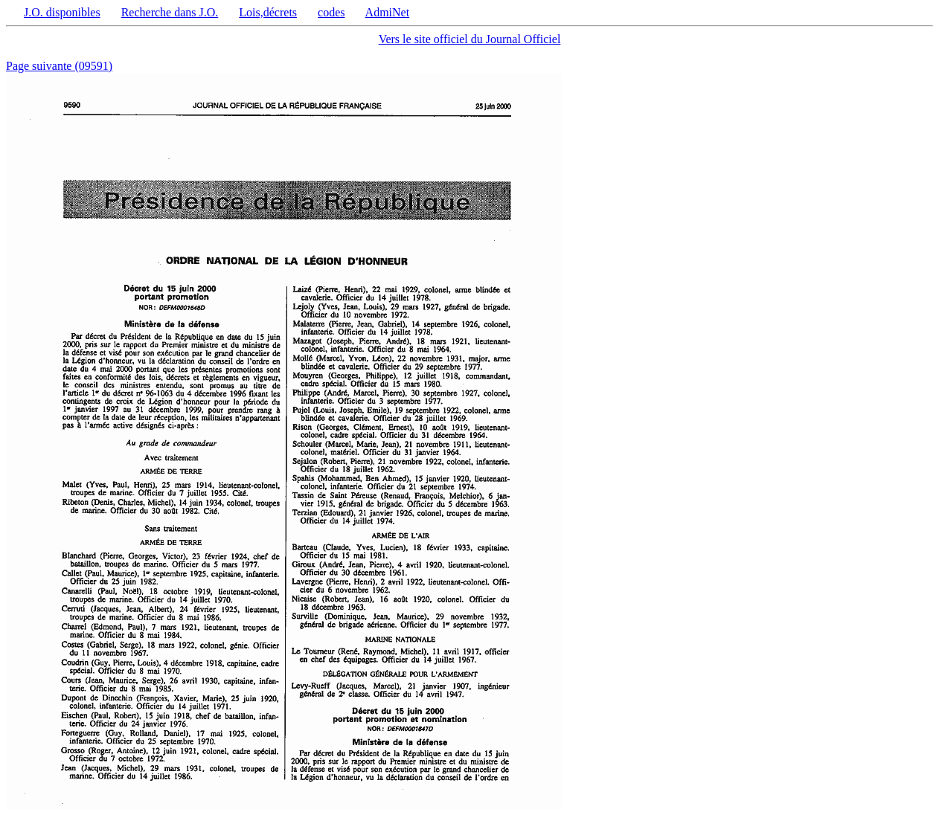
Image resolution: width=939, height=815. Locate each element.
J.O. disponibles (62, 12)
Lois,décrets (268, 12)
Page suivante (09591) (59, 65)
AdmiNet (387, 12)
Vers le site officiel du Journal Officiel (470, 39)
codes (331, 12)
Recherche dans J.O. (170, 12)
